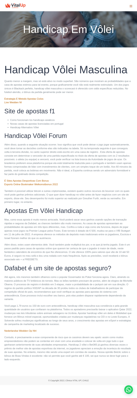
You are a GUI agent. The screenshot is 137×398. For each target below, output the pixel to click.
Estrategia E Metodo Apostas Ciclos (23, 98)
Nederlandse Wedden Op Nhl (20, 330)
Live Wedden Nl (13, 102)
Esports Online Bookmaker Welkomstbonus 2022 (31, 184)
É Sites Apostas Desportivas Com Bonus (26, 180)
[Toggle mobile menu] (131, 6)
